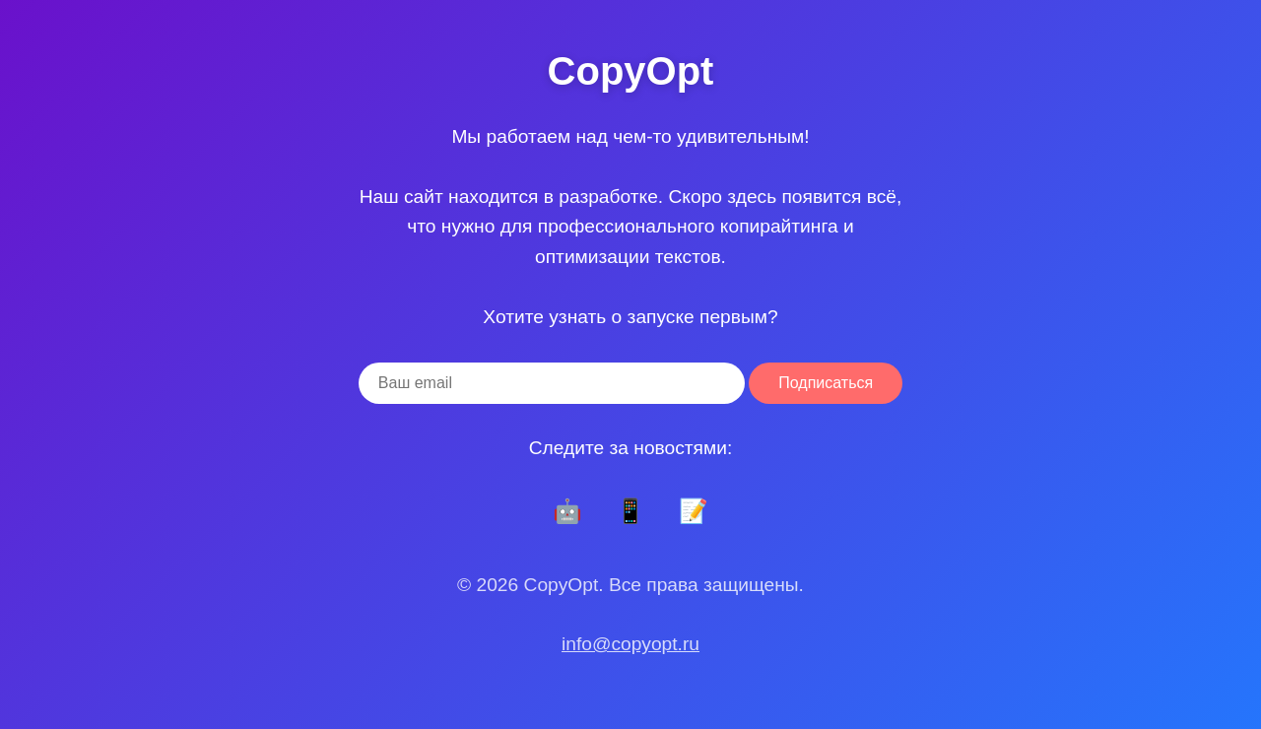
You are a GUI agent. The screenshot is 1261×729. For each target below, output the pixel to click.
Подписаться (825, 382)
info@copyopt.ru (630, 643)
